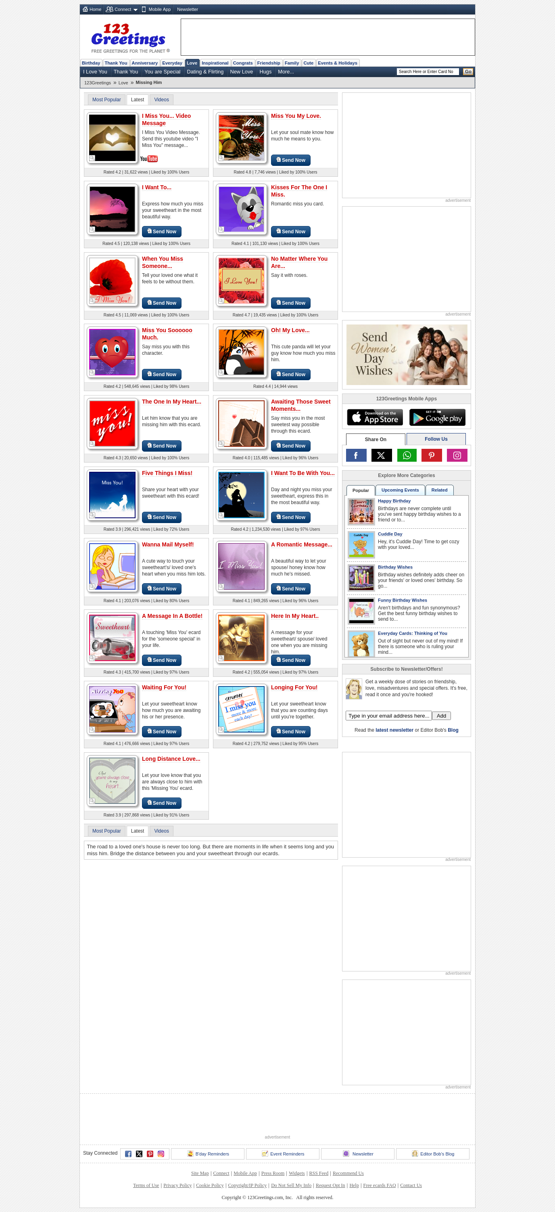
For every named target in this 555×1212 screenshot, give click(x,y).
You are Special (162, 72)
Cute (308, 63)
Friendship (268, 63)
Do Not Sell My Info (291, 1185)
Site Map (200, 1173)
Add (441, 716)
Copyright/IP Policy (247, 1185)
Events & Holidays (337, 63)
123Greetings (97, 82)
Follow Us (436, 439)
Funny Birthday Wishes (402, 600)
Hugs (265, 72)
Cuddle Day (390, 534)
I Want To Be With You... (303, 473)
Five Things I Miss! (167, 473)
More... (286, 72)
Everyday (172, 63)
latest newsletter (394, 730)
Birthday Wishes (395, 567)
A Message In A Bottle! (172, 616)
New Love (241, 72)
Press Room (273, 1173)
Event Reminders (283, 1153)
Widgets (297, 1173)
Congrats (243, 63)
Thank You (115, 63)
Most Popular (106, 100)
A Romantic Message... (301, 544)
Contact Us (411, 1185)
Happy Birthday (394, 500)
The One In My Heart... (171, 401)
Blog (453, 730)
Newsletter (187, 9)
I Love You (95, 72)
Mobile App (160, 9)
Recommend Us (348, 1173)
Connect (123, 9)
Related (440, 490)
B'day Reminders (208, 1153)
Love (192, 63)
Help (354, 1185)
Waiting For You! (164, 687)
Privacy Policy (177, 1185)
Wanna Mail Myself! (168, 544)
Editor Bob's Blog (433, 1153)
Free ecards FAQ (379, 1185)
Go (468, 71)
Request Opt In (330, 1185)
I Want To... (156, 187)
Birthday (91, 63)
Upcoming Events (400, 490)
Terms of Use (146, 1185)
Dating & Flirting (205, 72)
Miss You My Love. (296, 116)
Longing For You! (294, 687)
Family (292, 63)
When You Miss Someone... (162, 262)
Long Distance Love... (171, 759)
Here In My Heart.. (295, 616)
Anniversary (145, 63)
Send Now (290, 160)
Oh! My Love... (290, 330)
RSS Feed (318, 1173)
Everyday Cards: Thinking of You (412, 633)
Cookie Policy (209, 1185)
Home (95, 9)
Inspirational (215, 63)
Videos (161, 100)
